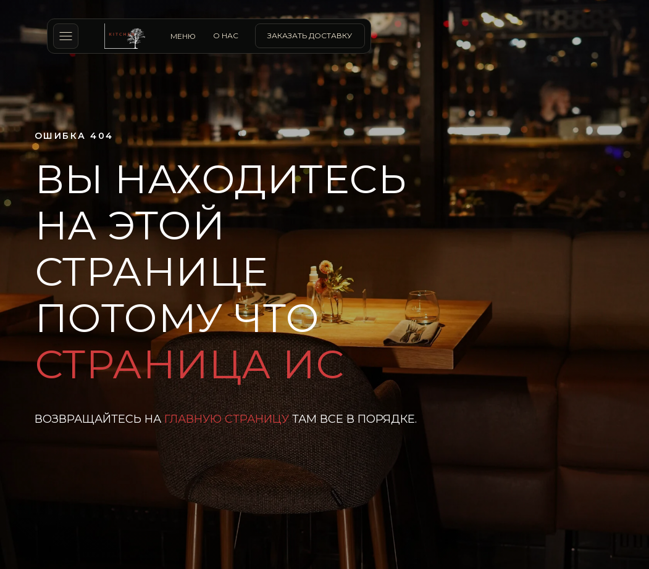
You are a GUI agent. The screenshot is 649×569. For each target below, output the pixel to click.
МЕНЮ (183, 36)
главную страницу (226, 419)
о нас (225, 35)
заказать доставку (309, 35)
